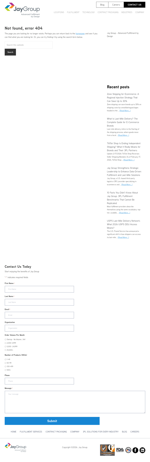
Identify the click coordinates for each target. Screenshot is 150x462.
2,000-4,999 (11, 343)
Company (74, 431)
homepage (80, 33)
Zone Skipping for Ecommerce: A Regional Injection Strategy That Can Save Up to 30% (123, 97)
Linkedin (142, 450)
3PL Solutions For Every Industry (100, 431)
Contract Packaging (56, 431)
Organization (10, 322)
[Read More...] (125, 110)
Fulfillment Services (31, 431)
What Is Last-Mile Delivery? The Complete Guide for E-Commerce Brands (123, 122)
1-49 (8, 359)
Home (13, 431)
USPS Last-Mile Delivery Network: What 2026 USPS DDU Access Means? (123, 224)
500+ (9, 370)
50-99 (9, 363)
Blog (124, 431)
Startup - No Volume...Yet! (16, 339)
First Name (10, 283)
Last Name (9, 296)
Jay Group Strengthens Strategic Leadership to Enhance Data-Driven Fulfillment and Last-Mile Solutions (124, 171)
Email (7, 309)
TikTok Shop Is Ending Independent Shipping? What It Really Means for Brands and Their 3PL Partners (124, 147)
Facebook (135, 450)
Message (9, 388)
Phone (7, 375)
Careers (134, 431)
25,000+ (10, 350)
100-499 (10, 366)
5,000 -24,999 (12, 346)
